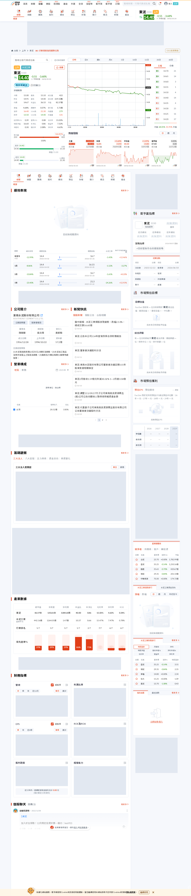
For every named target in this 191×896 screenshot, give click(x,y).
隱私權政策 (131, 892)
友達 (98, 141)
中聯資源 (144, 579)
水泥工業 (26, 67)
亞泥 (142, 564)
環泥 (142, 574)
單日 (115, 458)
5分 (122, 60)
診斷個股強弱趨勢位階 (49, 51)
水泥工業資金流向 (168, 587)
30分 (159, 60)
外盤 (175, 127)
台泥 (142, 560)
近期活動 (156, 258)
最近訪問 (155, 693)
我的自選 (140, 693)
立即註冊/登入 (156, 722)
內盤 (156, 127)
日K (86, 60)
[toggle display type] (67, 674)
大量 (70, 141)
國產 (142, 569)
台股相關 (101, 315)
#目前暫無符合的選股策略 (149, 248)
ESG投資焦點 (172, 50)
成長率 (58, 674)
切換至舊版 (60, 60)
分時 (74, 60)
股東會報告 (36, 322)
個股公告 (89, 315)
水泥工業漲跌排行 (144, 587)
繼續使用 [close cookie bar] (144, 892)
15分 (147, 60)
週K (98, 60)
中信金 (126, 141)
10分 (135, 60)
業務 (24, 370)
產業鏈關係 (156, 543)
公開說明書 (20, 322)
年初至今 (173, 594)
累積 (122, 458)
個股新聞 (78, 315)
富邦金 (154, 141)
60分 (171, 60)
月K (110, 60)
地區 (16, 370)
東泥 (32, 51)
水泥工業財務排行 (148, 640)
